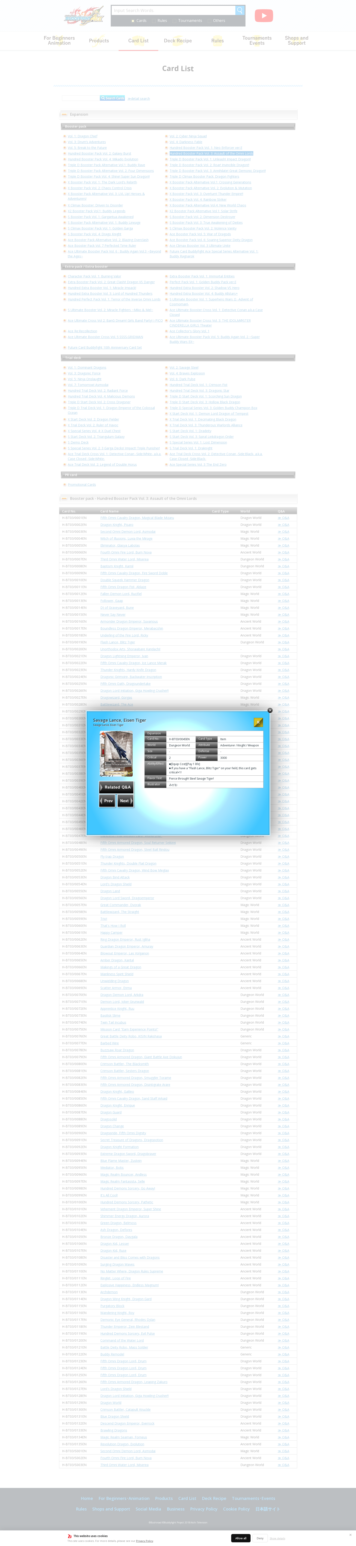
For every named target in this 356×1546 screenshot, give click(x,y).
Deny (260, 1538)
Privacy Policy (144, 1541)
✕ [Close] (350, 1535)
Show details (277, 1538)
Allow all (240, 1538)
